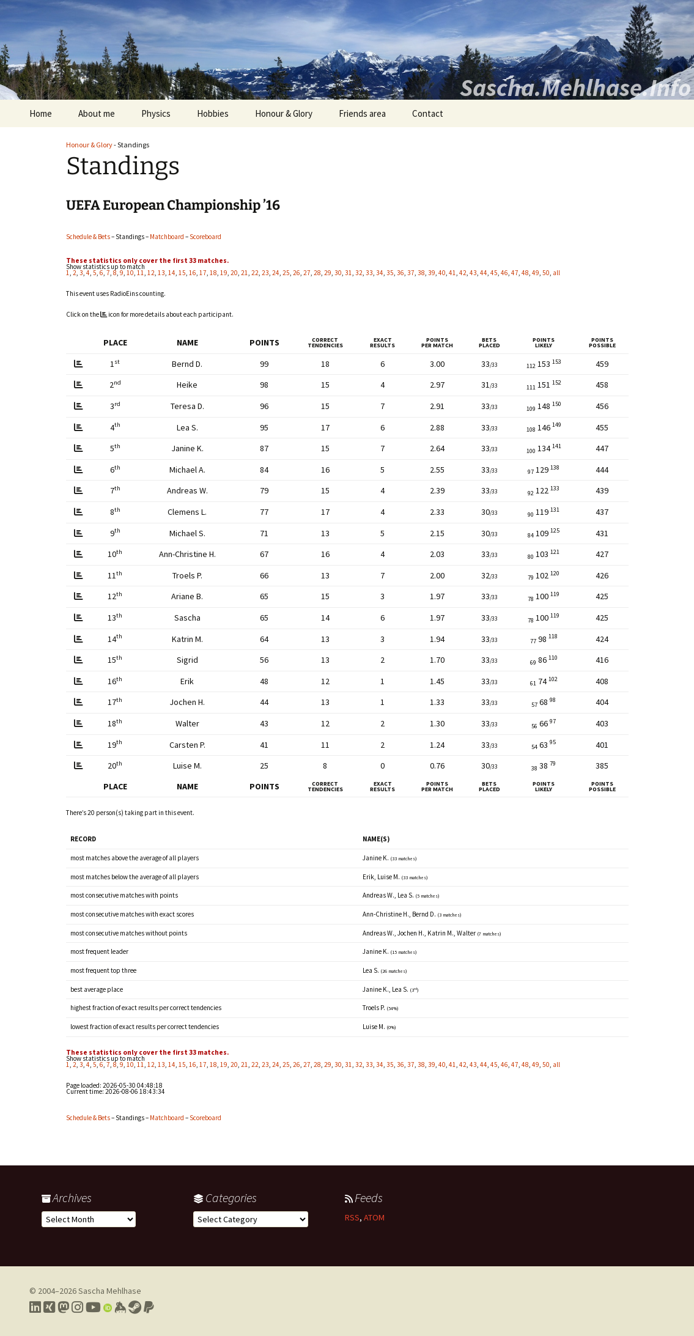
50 (546, 272)
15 (182, 272)
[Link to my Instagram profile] (77, 1307)
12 (151, 272)
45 (494, 272)
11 (140, 272)
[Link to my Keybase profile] (120, 1307)
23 (265, 272)
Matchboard (167, 236)
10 (130, 272)
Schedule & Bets (88, 236)
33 (369, 272)
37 (411, 272)
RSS (352, 1217)
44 (483, 272)
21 (244, 272)
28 (317, 272)
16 (192, 272)
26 (296, 272)
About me (96, 113)
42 (463, 272)
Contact (427, 113)
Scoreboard (205, 236)
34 (379, 272)
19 (223, 272)
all (556, 272)
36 (400, 272)
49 (535, 272)
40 (442, 272)
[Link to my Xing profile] (49, 1307)
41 (452, 272)
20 (234, 272)
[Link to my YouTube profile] (93, 1307)
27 (307, 272)
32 (359, 272)
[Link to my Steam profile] (134, 1307)
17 (203, 272)
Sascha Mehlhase (109, 1290)
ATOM (374, 1217)
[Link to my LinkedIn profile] (35, 1307)
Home (40, 113)
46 (504, 272)
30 (338, 272)
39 (431, 272)
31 (348, 272)
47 (515, 272)
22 (255, 272)
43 (473, 272)
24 (275, 272)
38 (421, 272)
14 (171, 272)
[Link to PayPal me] (149, 1307)
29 (327, 272)
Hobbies (213, 113)
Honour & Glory (283, 113)
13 (161, 272)
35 (390, 272)
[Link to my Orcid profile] (107, 1307)
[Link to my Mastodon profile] (63, 1307)
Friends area (362, 113)
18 (213, 272)
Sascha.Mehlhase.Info (575, 87)
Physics (156, 113)
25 (286, 272)
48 (525, 272)
